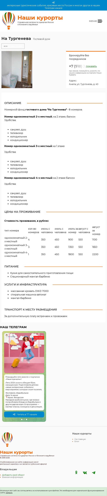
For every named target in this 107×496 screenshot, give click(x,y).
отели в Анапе (13, 46)
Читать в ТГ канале (25, 414)
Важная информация (12, 477)
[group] (24, 376)
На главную (80, 439)
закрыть (9, 493)
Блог (77, 441)
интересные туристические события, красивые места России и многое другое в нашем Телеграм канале (53, 5)
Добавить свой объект (13, 475)
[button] (21, 419)
